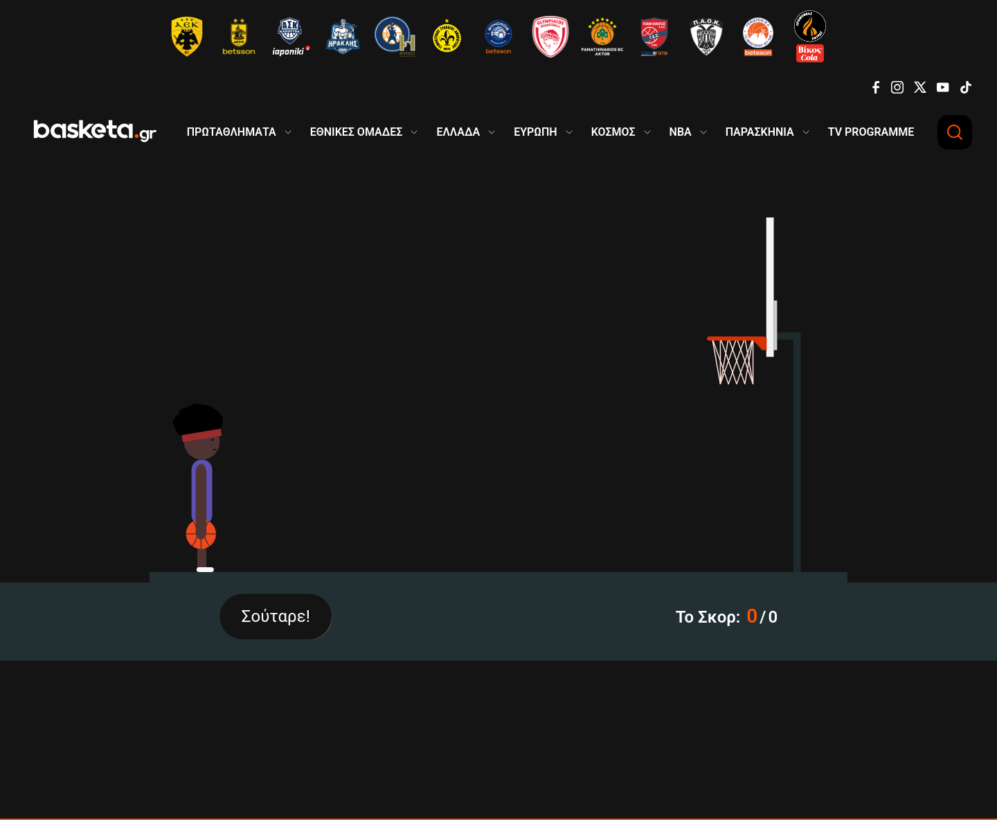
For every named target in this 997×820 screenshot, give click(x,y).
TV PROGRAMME (871, 132)
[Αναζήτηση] (954, 132)
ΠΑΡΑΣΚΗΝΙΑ (760, 132)
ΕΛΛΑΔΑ (458, 132)
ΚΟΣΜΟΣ (613, 132)
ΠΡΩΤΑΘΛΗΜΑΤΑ (231, 132)
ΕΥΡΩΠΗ (535, 132)
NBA (681, 132)
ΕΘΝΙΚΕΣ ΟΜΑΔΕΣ (356, 132)
